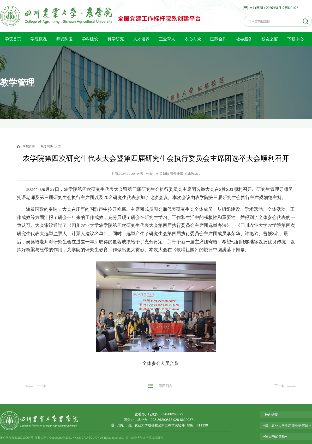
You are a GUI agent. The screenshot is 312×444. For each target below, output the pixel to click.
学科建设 (90, 39)
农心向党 (193, 39)
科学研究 (116, 39)
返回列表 (165, 386)
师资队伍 (64, 39)
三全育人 (167, 39)
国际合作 (218, 39)
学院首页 (13, 39)
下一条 (279, 386)
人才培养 (141, 39)
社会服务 (244, 39)
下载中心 (295, 39)
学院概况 (38, 39)
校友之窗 (270, 39)
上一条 (41, 386)
